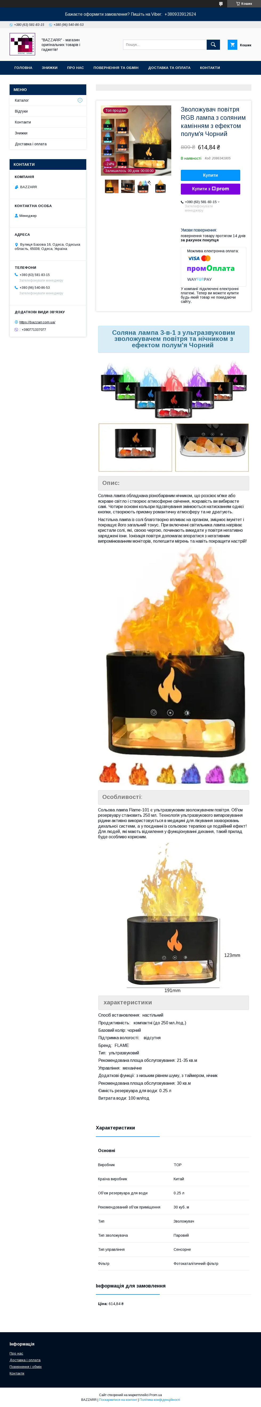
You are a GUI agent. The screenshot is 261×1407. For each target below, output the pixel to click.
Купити (210, 175)
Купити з (210, 189)
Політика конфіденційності (160, 1400)
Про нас (75, 68)
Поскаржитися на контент (118, 1400)
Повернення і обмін (26, 1367)
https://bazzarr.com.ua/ (37, 322)
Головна (23, 68)
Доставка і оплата (31, 144)
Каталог (22, 100)
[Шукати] (213, 45)
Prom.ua (155, 1395)
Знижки (50, 68)
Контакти (210, 68)
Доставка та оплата (169, 68)
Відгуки (21, 111)
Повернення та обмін (115, 68)
